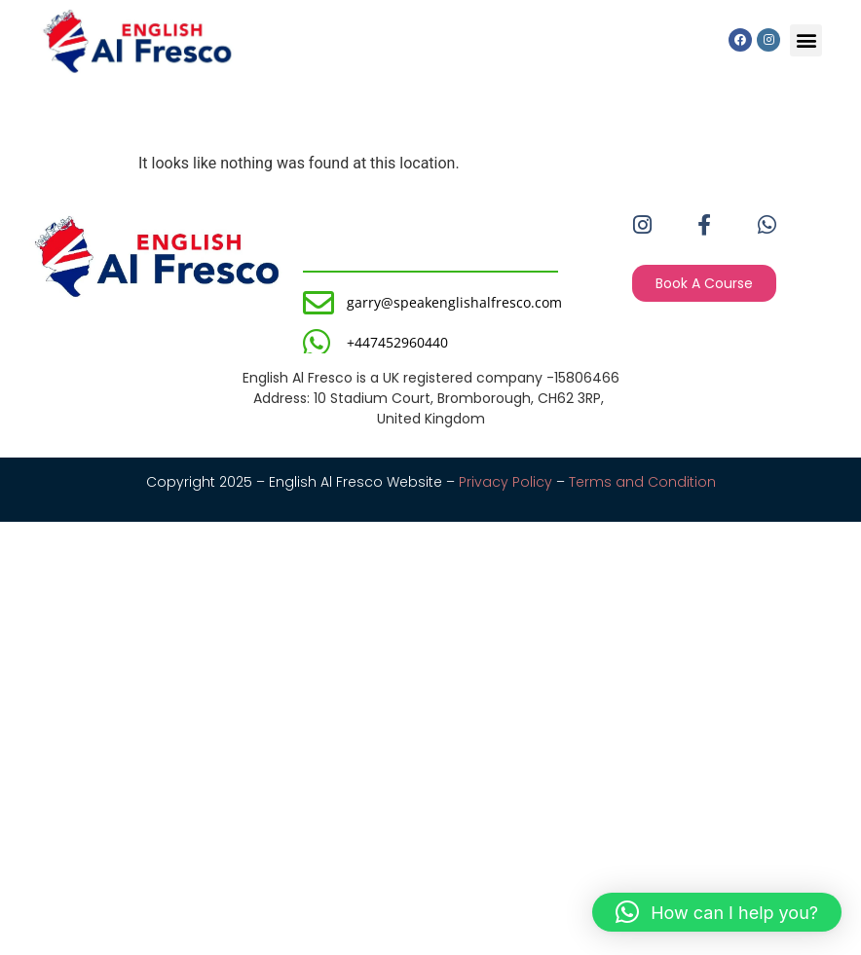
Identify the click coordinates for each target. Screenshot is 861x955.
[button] (806, 40)
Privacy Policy (505, 482)
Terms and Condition (642, 482)
